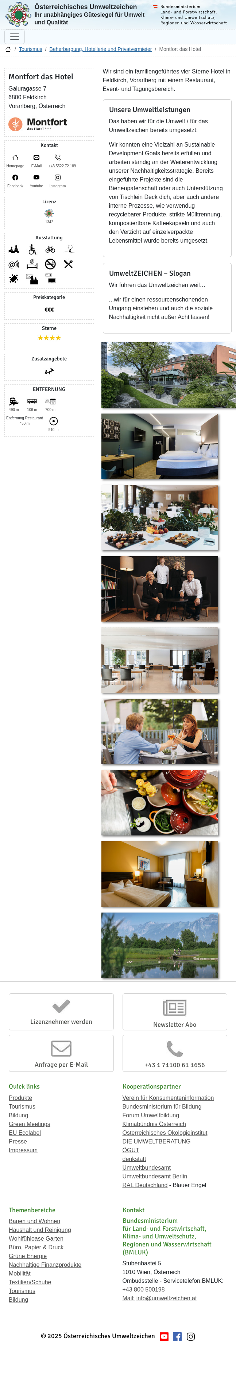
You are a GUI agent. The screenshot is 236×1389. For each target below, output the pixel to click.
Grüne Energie (28, 1256)
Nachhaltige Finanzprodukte (45, 1265)
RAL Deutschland (145, 1185)
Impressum (23, 1150)
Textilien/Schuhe (30, 1282)
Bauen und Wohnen (34, 1221)
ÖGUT (131, 1150)
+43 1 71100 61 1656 (174, 1065)
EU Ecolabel (25, 1133)
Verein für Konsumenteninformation (168, 1098)
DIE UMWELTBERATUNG (157, 1141)
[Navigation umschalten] (14, 36)
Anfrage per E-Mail (61, 1065)
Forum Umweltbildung (151, 1115)
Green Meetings (29, 1124)
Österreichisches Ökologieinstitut (165, 1133)
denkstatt (134, 1159)
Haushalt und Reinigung (40, 1230)
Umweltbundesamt (147, 1168)
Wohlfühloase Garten (36, 1239)
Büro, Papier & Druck (36, 1247)
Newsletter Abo (174, 1025)
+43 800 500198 (144, 1289)
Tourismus (30, 49)
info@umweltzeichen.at (166, 1298)
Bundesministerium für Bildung (162, 1106)
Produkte (20, 1098)
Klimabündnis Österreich (154, 1124)
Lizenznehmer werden (61, 1022)
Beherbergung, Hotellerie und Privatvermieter (101, 49)
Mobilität (20, 1273)
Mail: (129, 1298)
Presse (18, 1141)
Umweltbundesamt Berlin (155, 1176)
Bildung (18, 1115)
